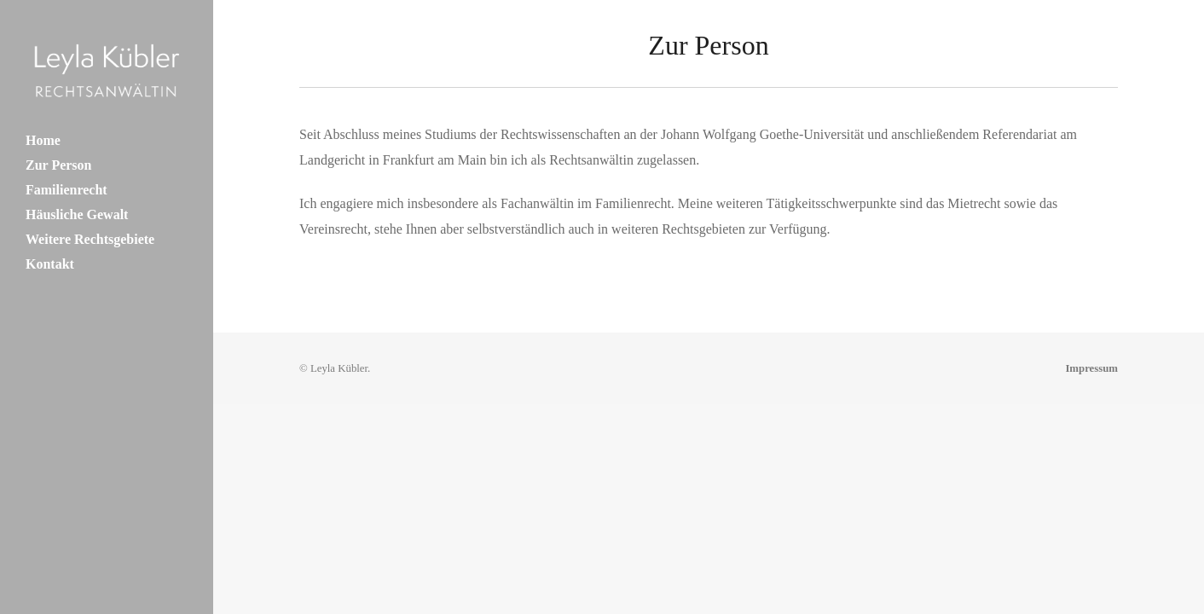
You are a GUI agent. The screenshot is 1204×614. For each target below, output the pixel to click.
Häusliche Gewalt (77, 214)
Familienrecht (66, 189)
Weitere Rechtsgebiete (90, 239)
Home (43, 140)
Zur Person (58, 165)
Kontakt (50, 264)
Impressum (1091, 368)
